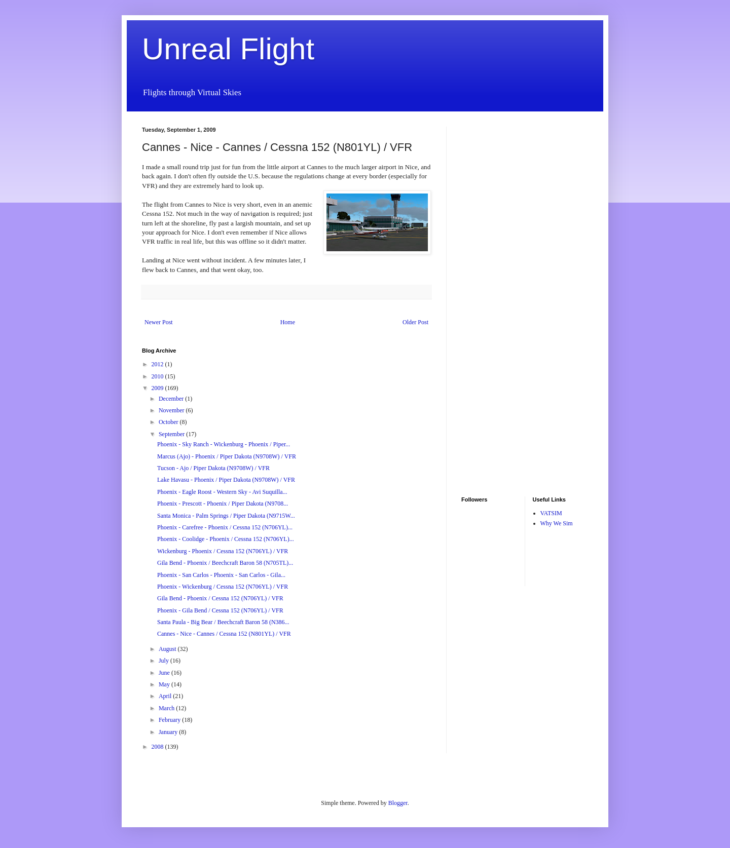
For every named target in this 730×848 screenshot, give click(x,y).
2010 (158, 376)
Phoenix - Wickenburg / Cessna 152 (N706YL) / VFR (222, 586)
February (170, 719)
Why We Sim (556, 523)
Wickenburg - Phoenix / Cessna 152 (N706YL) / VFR (222, 551)
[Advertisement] (491, 279)
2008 (158, 746)
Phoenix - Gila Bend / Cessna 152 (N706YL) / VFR (220, 610)
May (165, 684)
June (165, 672)
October (169, 422)
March (167, 708)
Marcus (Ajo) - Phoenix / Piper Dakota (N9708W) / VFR (226, 456)
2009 (158, 388)
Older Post (415, 322)
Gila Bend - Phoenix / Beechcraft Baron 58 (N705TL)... (225, 562)
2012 (158, 364)
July (164, 660)
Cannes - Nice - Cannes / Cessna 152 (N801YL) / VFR (224, 633)
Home (287, 322)
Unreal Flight (228, 49)
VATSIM (551, 513)
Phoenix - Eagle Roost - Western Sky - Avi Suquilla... (222, 491)
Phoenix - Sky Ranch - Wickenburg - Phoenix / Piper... (223, 444)
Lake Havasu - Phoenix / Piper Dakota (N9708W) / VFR (226, 479)
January (169, 732)
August (168, 648)
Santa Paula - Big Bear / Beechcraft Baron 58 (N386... (223, 622)
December (172, 398)
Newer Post (158, 322)
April (166, 696)
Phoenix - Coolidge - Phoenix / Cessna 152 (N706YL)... (225, 539)
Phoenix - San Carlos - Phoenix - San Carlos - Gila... (221, 575)
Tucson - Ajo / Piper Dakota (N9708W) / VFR (213, 468)
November (172, 410)
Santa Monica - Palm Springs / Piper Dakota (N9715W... (226, 515)
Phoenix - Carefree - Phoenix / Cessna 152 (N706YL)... (225, 527)
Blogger (398, 802)
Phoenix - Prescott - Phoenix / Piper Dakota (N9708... (222, 503)
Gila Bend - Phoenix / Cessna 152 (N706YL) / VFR (220, 598)
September (172, 434)
